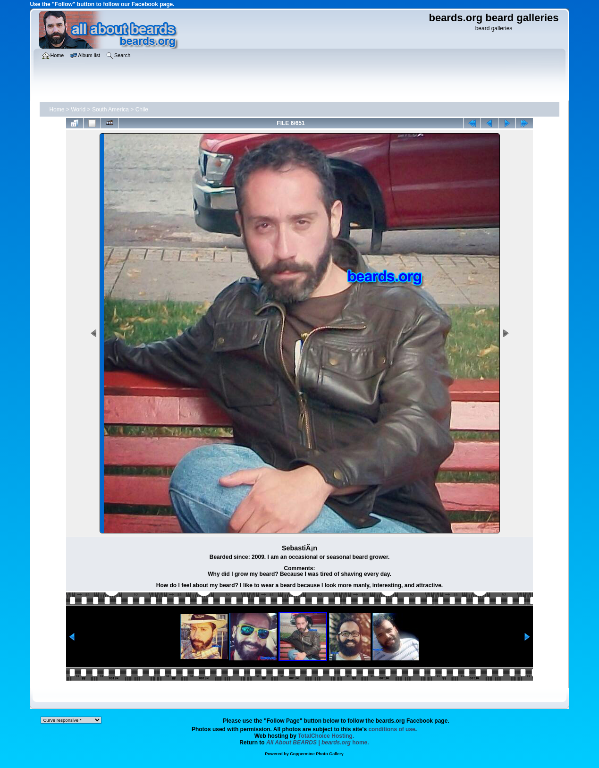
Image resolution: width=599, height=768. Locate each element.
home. (317, 742)
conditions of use (391, 729)
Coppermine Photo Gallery (317, 753)
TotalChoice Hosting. (326, 736)
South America (110, 109)
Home (56, 109)
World (78, 109)
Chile (141, 109)
